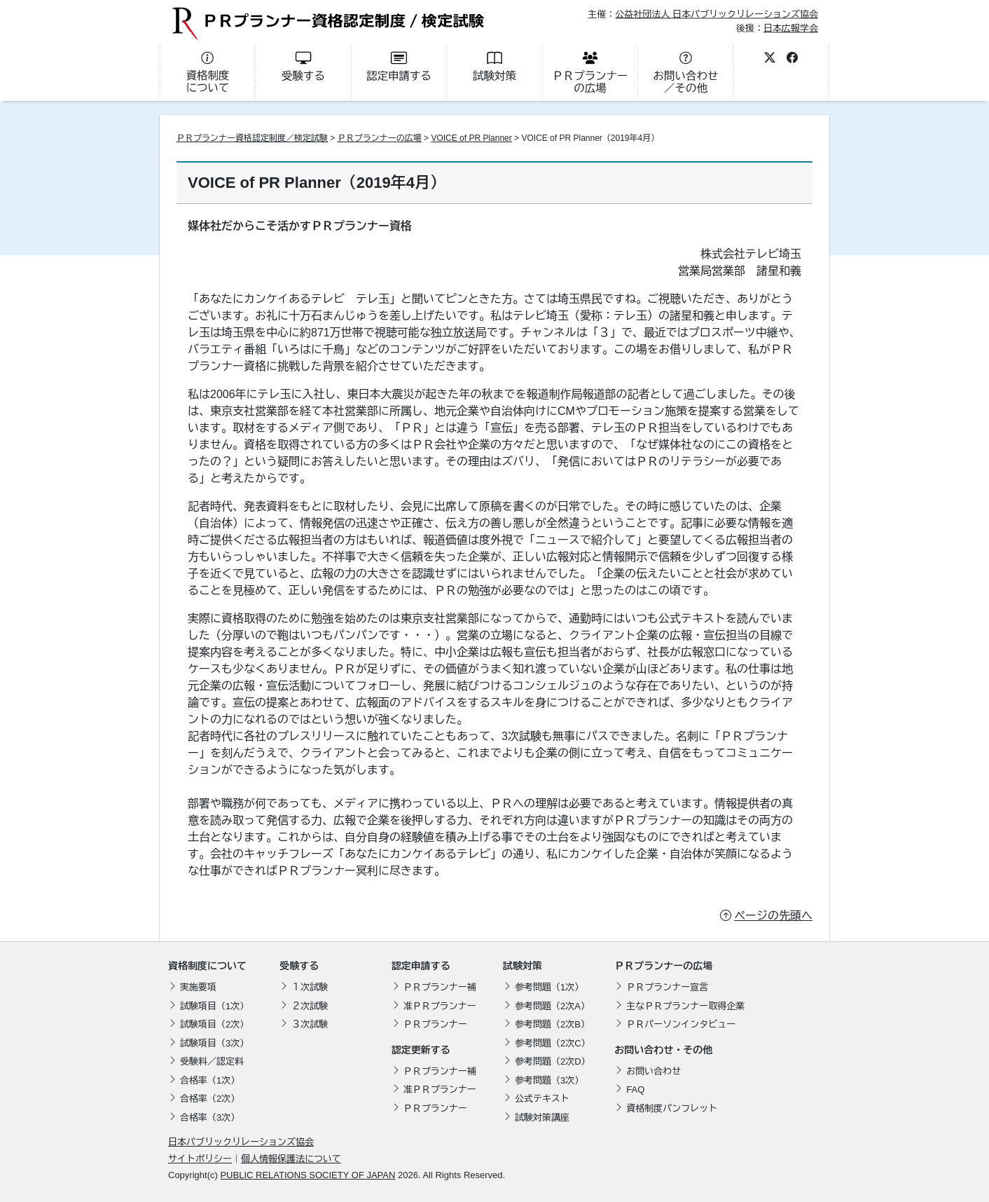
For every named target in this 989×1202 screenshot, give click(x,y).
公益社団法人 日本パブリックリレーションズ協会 (716, 14)
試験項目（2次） (214, 1024)
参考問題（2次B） (552, 1024)
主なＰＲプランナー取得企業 (685, 1006)
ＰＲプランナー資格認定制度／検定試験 (252, 138)
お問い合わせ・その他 (663, 1050)
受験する (299, 965)
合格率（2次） (210, 1098)
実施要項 (198, 987)
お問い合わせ (653, 1071)
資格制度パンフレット (671, 1108)
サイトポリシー (200, 1159)
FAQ (635, 1089)
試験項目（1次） (214, 1006)
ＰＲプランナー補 (439, 987)
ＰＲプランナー (435, 1024)
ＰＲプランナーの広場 (380, 138)
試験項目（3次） (214, 1043)
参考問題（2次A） (552, 1006)
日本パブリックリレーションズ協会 (241, 1142)
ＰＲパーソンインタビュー (680, 1024)
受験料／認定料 (212, 1061)
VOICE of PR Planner (471, 138)
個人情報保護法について (291, 1159)
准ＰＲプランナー (439, 1006)
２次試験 (309, 1006)
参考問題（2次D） (552, 1061)
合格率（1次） (210, 1080)
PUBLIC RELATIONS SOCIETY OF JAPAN (307, 1175)
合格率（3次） (210, 1117)
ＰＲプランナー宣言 (667, 987)
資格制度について (207, 965)
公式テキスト (542, 1098)
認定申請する (421, 965)
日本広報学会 (790, 27)
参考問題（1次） (549, 987)
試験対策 (522, 965)
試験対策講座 (542, 1117)
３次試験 (309, 1024)
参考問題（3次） (549, 1080)
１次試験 (309, 987)
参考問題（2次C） (552, 1043)
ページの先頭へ (773, 916)
